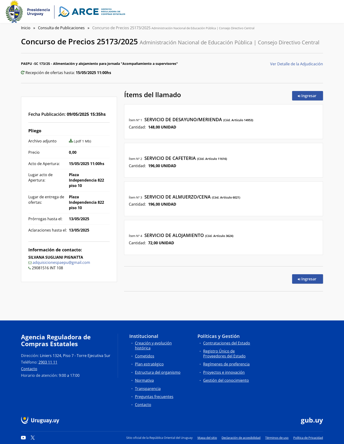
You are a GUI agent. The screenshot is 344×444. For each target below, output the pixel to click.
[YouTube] (23, 438)
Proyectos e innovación (224, 372)
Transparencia (148, 388)
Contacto (29, 368)
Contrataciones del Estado (226, 343)
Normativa (144, 380)
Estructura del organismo (157, 372)
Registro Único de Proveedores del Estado (224, 354)
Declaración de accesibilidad (241, 438)
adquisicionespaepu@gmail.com (61, 262)
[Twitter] (32, 438)
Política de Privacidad (308, 438)
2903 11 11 (47, 362)
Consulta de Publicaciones (61, 27)
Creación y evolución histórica (153, 345)
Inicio (25, 27)
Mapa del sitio (207, 438)
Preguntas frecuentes (154, 396)
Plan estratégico (149, 364)
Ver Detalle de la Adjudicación (296, 63)
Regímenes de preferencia (226, 364)
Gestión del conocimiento (226, 380)
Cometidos (144, 356)
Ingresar (310, 95)
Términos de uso (277, 438)
